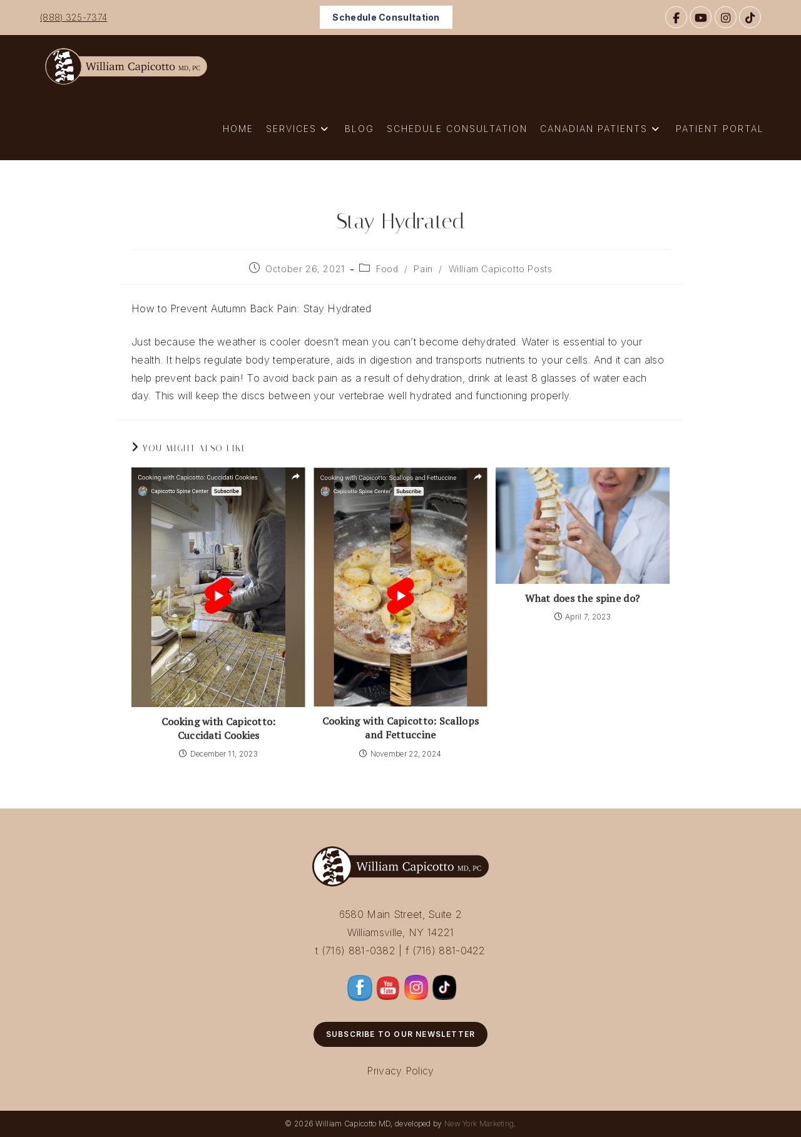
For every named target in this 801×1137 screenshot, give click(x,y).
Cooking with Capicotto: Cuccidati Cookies (218, 728)
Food (387, 268)
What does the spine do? (582, 598)
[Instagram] (726, 17)
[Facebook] (676, 17)
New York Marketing (479, 1123)
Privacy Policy (400, 1070)
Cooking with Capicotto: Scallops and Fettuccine (400, 728)
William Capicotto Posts (501, 268)
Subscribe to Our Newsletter (400, 1034)
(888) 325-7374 (73, 17)
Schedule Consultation (385, 17)
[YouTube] (701, 17)
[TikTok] (750, 17)
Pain (423, 268)
